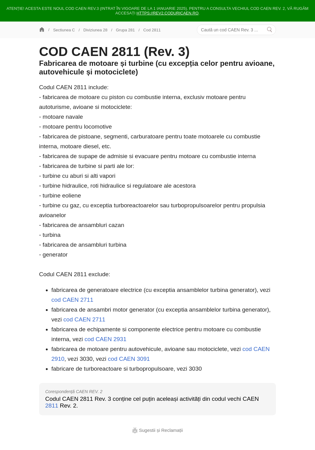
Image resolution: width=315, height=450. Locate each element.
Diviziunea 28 (95, 30)
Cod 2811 (152, 30)
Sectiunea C (64, 30)
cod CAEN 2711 (72, 300)
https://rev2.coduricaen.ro (168, 13)
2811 (51, 405)
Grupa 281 (125, 30)
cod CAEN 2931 (105, 339)
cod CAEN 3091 (129, 359)
